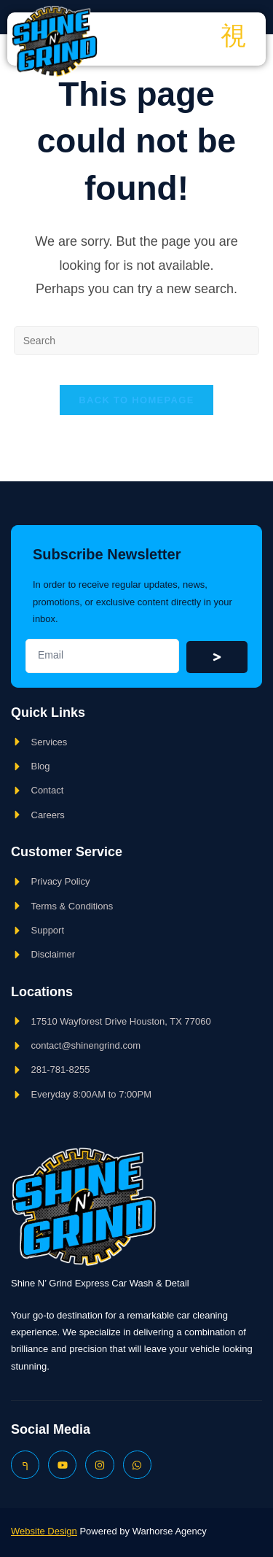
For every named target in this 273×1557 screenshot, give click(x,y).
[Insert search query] (137, 340)
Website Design (44, 1531)
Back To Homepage (136, 400)
